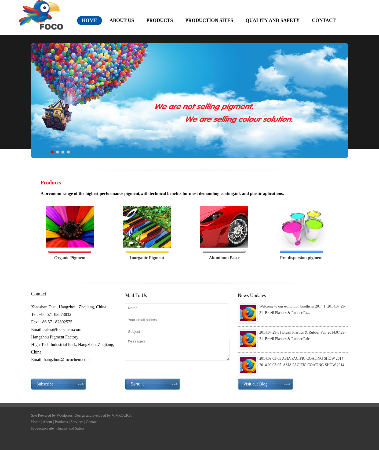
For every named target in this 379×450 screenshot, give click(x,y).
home (89, 20)
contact (324, 20)
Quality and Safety (70, 428)
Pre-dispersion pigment (301, 257)
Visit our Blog (255, 384)
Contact (92, 422)
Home (35, 422)
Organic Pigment (70, 257)
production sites (209, 20)
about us (122, 20)
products (159, 20)
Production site (42, 428)
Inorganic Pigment (147, 257)
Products (61, 422)
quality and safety (273, 20)
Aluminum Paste (224, 257)
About (47, 422)
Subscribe (45, 384)
